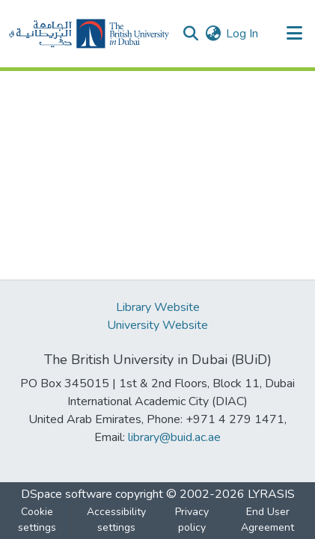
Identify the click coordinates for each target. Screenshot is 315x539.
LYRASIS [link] (271, 494)
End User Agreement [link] (267, 520)
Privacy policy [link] (192, 520)
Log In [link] (242, 33)
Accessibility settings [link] (116, 520)
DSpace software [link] (66, 494)
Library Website (158, 307)
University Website (157, 325)
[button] (89, 33)
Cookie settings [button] (37, 520)
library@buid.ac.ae (174, 437)
